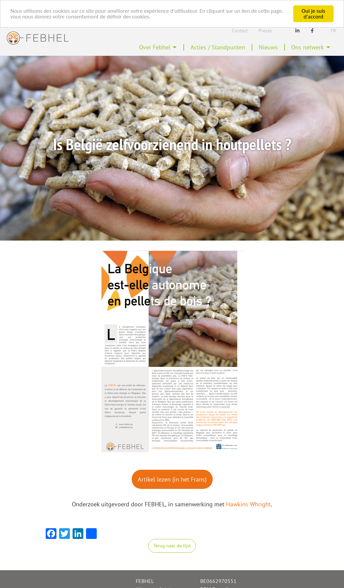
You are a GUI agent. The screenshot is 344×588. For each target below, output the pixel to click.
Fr (333, 31)
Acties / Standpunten (217, 47)
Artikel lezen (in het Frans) (172, 479)
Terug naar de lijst (172, 545)
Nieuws (268, 47)
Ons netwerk (307, 47)
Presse (265, 31)
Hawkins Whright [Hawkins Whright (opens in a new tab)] (248, 504)
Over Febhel (154, 47)
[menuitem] (158, 47)
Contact (240, 31)
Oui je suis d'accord (313, 13)
